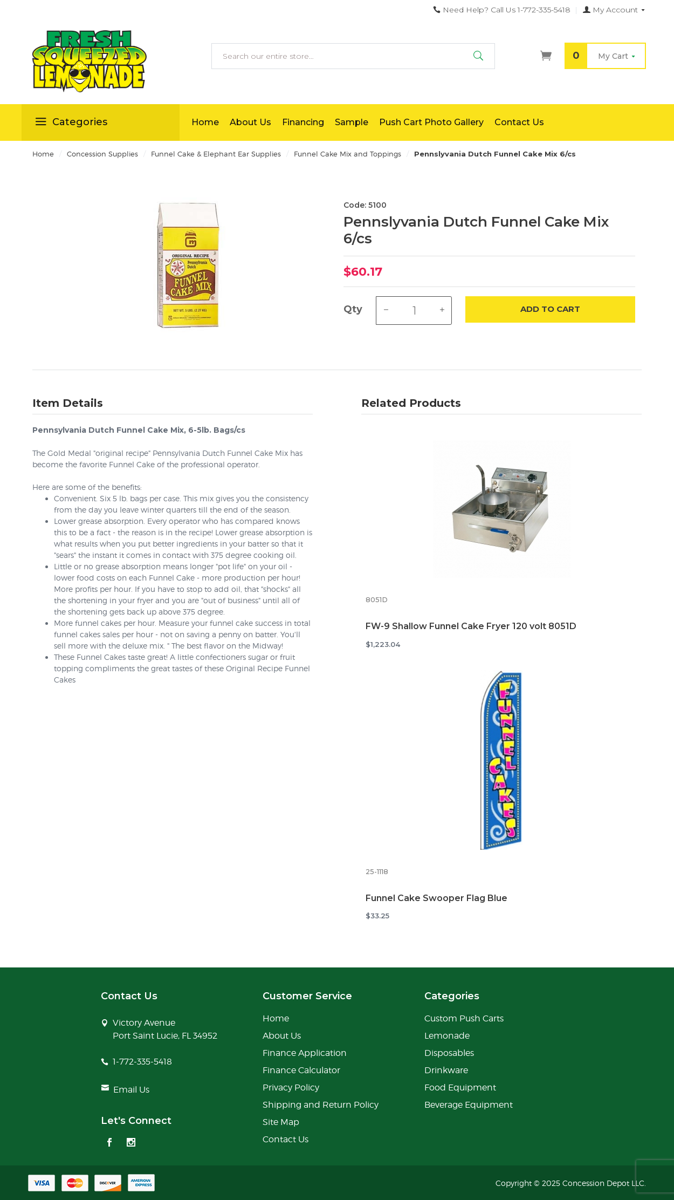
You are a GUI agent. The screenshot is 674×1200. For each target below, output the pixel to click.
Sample (351, 122)
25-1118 (377, 872)
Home (205, 122)
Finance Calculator (301, 1070)
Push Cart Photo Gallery (431, 122)
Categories (69, 123)
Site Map (281, 1122)
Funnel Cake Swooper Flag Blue (436, 898)
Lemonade (447, 1036)
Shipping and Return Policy (321, 1105)
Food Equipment (460, 1087)
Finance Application (305, 1053)
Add (550, 309)
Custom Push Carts (464, 1018)
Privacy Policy (291, 1087)
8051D (377, 600)
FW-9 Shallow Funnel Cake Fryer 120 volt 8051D (471, 626)
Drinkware (446, 1070)
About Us (250, 122)
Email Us (131, 1090)
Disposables (449, 1053)
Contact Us (519, 122)
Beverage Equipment (468, 1105)
